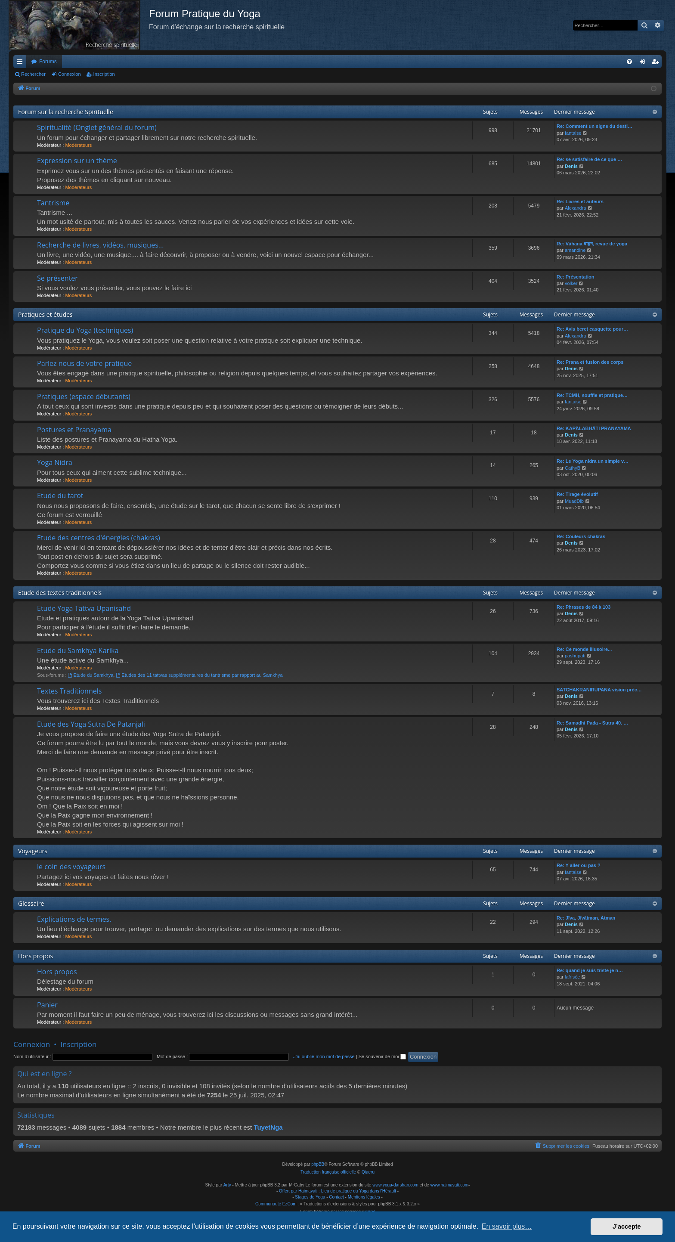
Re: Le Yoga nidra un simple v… (593, 461)
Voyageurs (32, 851)
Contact (336, 1197)
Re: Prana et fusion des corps (590, 362)
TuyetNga (268, 1127)
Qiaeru (368, 1172)
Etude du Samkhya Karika (77, 650)
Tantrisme (53, 203)
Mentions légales (364, 1197)
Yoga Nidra (54, 462)
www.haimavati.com (449, 1185)
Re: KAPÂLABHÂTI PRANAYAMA (594, 428)
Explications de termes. (74, 919)
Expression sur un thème (77, 160)
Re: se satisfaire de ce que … (589, 159)
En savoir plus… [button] (507, 1226)
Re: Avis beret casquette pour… (592, 328)
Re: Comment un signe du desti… (594, 126)
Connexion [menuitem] (644, 63)
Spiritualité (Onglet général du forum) (97, 127)
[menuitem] (629, 61)
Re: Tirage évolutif (577, 494)
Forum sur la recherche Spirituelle (65, 112)
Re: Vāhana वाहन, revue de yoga (592, 243)
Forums (48, 62)
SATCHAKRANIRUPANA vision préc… (599, 689)
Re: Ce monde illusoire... (584, 649)
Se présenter (57, 278)
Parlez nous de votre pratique (84, 363)
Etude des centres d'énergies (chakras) (98, 537)
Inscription (104, 74)
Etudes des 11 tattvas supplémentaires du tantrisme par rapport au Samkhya (199, 675)
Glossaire (31, 903)
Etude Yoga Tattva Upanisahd (84, 608)
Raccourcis (21, 63)
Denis (571, 166)
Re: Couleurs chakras (581, 536)
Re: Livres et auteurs (580, 201)
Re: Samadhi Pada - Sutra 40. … (592, 722)
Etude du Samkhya (91, 675)
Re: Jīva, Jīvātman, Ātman (586, 917)
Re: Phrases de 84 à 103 (583, 607)
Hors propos (35, 956)
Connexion (69, 74)
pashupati (575, 655)
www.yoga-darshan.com (395, 1185)
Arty (227, 1185)
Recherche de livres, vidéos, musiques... (100, 245)
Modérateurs (78, 145)
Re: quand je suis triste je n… (590, 970)
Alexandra (575, 208)
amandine (575, 250)
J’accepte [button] (627, 1226)
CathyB (572, 468)
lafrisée (572, 976)
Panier (47, 1005)
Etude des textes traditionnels (60, 592)
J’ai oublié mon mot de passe (323, 1056)
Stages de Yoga (310, 1197)
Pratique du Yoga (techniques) (85, 330)
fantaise (573, 133)
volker (571, 283)
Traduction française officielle (328, 1172)
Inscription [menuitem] (657, 63)
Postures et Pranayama (74, 429)
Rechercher (33, 74)
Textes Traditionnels (69, 691)
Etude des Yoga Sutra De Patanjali (91, 724)
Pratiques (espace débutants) (83, 396)
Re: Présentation (575, 276)
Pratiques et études (45, 314)
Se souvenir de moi (382, 1056)
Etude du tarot (60, 495)
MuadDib (574, 501)
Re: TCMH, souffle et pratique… (592, 395)
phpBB (317, 1164)
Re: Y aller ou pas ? (579, 865)
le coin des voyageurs (71, 866)
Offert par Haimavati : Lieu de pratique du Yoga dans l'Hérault (337, 1191)
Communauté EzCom (276, 1204)
